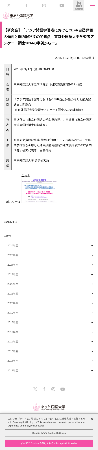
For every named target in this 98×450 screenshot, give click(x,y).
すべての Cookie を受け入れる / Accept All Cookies (49, 443)
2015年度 (12, 351)
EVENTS (10, 222)
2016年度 (12, 341)
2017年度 (12, 332)
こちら (39, 188)
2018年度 (12, 322)
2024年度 (12, 264)
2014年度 (12, 360)
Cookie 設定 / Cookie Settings (49, 433)
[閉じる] (92, 419)
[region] (49, 431)
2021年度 (12, 293)
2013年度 (12, 370)
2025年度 (12, 255)
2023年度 (12, 274)
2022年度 (12, 283)
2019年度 (12, 312)
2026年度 (12, 245)
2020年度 (12, 303)
